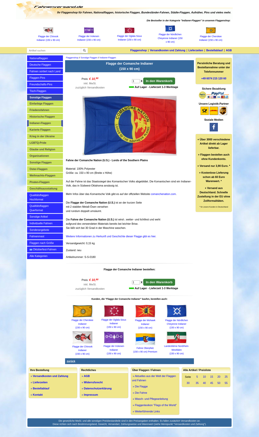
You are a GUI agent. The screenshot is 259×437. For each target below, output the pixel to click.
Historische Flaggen (42, 116)
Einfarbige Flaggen (41, 103)
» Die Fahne (139, 392)
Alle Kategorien (39, 256)
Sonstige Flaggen (41, 97)
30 (188, 383)
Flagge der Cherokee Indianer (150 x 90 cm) (210, 36)
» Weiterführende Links (146, 411)
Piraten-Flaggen (40, 182)
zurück (71, 361)
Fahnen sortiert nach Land (45, 71)
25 (226, 376)
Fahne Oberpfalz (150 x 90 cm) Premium (145, 348)
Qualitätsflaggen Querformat (39, 208)
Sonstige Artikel (39, 216)
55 (226, 383)
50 (218, 383)
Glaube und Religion (42, 149)
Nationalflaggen (39, 58)
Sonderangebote (39, 230)
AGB (229, 50)
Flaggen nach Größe (42, 243)
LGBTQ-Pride (38, 142)
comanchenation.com (163, 194)
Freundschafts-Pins (41, 84)
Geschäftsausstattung (43, 188)
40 (204, 383)
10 (204, 376)
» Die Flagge (140, 386)
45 (211, 383)
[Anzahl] (136, 81)
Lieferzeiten (195, 50)
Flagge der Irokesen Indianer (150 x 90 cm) (88, 36)
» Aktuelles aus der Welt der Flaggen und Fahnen (154, 378)
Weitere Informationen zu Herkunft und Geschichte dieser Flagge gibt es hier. (111, 236)
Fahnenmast (37, 236)
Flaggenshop (138, 50)
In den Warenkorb (159, 81)
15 (211, 376)
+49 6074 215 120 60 (213, 78)
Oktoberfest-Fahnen (43, 249)
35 (197, 383)
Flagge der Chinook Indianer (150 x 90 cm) (48, 36)
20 (218, 376)
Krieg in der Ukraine (42, 136)
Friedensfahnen (39, 110)
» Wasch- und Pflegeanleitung (150, 398)
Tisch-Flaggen (38, 91)
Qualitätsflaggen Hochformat (39, 197)
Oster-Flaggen (38, 169)
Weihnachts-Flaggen (42, 175)
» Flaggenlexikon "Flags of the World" (154, 405)
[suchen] (84, 50)
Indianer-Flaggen (40, 123)
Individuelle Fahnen (41, 223)
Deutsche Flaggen (40, 64)
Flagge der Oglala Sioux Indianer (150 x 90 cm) (129, 36)
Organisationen (39, 155)
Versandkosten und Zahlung (167, 50)
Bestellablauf (214, 50)
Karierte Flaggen (40, 129)
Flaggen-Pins (37, 77)
